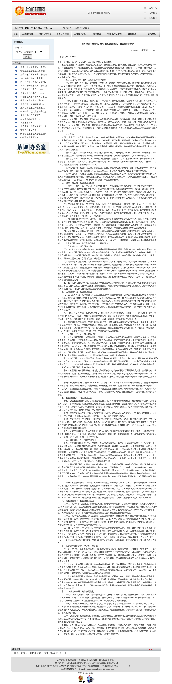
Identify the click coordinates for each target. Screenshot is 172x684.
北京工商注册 (43, 653)
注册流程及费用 (115, 34)
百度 (64, 653)
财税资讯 (132, 34)
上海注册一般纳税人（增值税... (34, 85)
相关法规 (97, 34)
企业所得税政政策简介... (31, 115)
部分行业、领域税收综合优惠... (34, 111)
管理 (112, 660)
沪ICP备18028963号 (67, 669)
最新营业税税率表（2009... (32, 93)
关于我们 (153, 13)
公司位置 (103, 660)
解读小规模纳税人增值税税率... (34, 134)
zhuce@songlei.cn (94, 669)
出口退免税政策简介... (30, 119)
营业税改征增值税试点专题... (33, 71)
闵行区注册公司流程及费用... (33, 82)
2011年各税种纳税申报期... (32, 78)
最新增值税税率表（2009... (32, 89)
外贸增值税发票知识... (30, 137)
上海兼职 (32, 653)
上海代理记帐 (80, 34)
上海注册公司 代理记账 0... (32, 104)
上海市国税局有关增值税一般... (34, 126)
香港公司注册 (45, 34)
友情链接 (72, 660)
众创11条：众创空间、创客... (33, 67)
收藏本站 (153, 8)
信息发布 (85, 28)
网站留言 (82, 660)
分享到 (107, 639)
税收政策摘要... (27, 122)
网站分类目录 (56, 653)
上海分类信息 (21, 653)
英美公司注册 (63, 34)
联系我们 (153, 18)
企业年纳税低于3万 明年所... (33, 100)
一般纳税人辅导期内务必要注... (34, 97)
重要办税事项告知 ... (29, 130)
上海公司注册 (28, 34)
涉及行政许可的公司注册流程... (34, 74)
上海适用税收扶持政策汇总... (33, 108)
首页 (77, 28)
